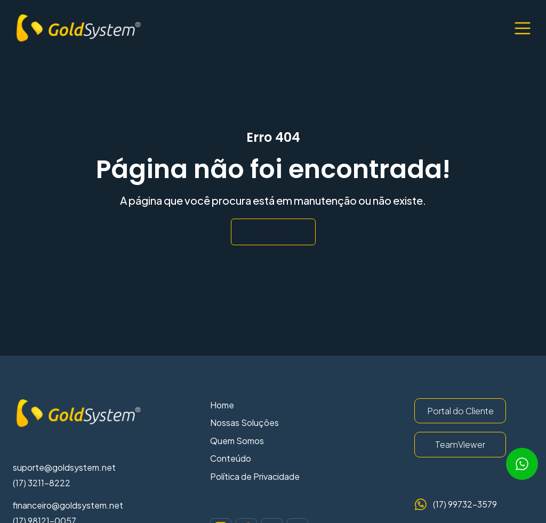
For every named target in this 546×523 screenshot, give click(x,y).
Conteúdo (230, 458)
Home (222, 405)
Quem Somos (237, 440)
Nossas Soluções (244, 422)
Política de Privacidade (255, 476)
